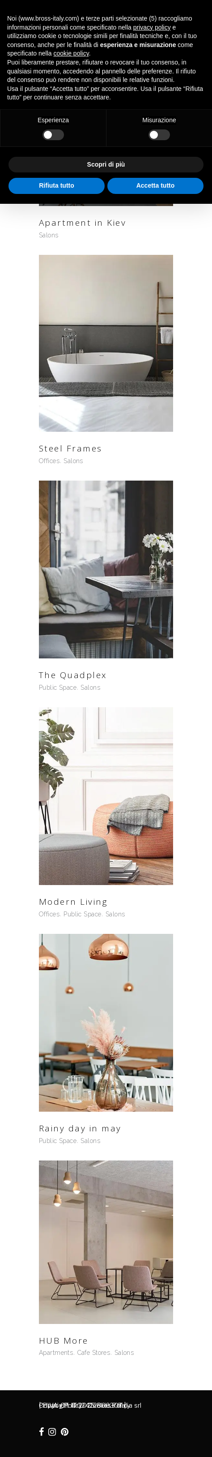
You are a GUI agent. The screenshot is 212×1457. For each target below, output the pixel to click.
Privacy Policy (60, 1405)
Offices (49, 460)
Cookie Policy (109, 1405)
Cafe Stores (93, 1352)
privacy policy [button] (152, 27)
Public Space (57, 687)
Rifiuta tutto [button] (56, 185)
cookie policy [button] (71, 53)
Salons (49, 235)
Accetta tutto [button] (155, 185)
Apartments (56, 1352)
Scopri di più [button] (106, 164)
